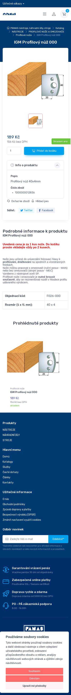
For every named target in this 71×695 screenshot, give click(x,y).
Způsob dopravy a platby (17, 509)
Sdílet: (11, 210)
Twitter (26, 210)
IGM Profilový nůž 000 (23, 392)
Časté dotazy (11, 472)
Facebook (45, 210)
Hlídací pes (40, 201)
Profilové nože (24, 35)
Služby (6, 467)
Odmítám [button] (34, 678)
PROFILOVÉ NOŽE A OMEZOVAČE (46, 31)
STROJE (7, 440)
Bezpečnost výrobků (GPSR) (19, 514)
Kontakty (8, 482)
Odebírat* (58, 539)
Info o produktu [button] (24, 165)
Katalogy (8, 461)
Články (6, 477)
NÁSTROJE (18, 31)
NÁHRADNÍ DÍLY (11, 435)
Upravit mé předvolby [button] (34, 685)
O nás (6, 499)
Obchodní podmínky (14, 504)
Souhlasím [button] (34, 671)
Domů (6, 456)
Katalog (60, 28)
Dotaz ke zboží (18, 201)
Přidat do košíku (44, 150)
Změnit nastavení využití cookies (22, 519)
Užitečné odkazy (12, 3)
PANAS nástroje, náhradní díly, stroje (31, 28)
